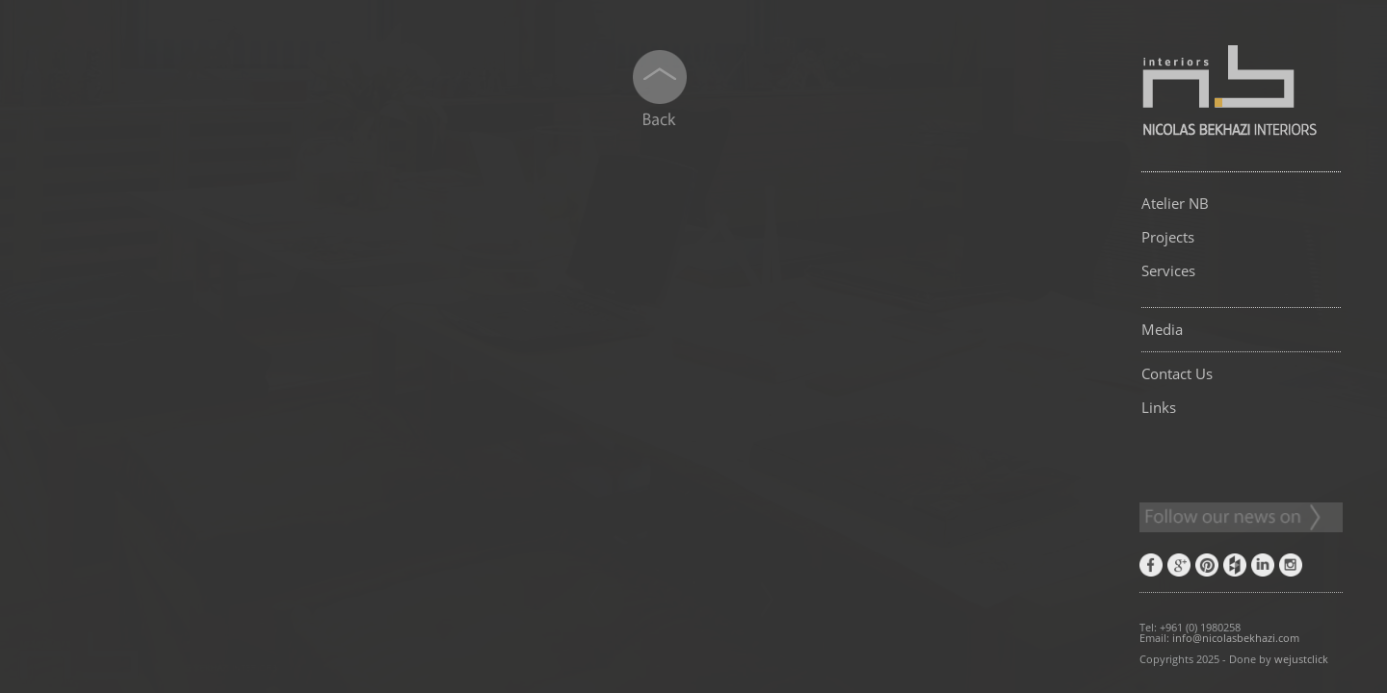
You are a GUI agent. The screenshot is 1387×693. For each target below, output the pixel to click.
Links (1158, 407)
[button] (406, 450)
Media (1162, 329)
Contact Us (1177, 373)
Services (1168, 270)
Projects (1167, 236)
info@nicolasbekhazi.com (1235, 637)
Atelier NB (1175, 203)
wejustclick (1301, 659)
